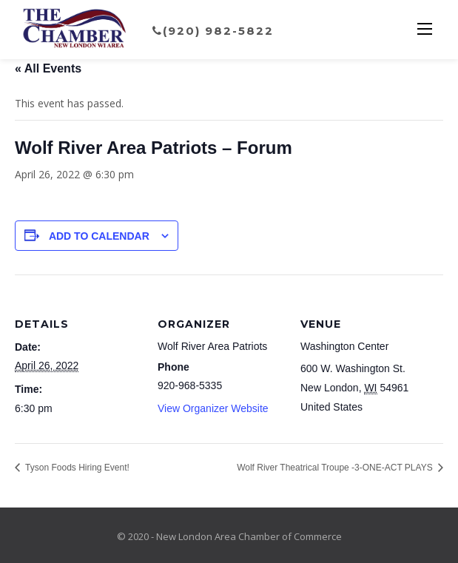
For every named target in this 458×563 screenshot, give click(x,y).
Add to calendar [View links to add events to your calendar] (99, 236)
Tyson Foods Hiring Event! (76, 467)
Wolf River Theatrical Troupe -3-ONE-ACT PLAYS (336, 467)
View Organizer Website (213, 408)
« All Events (48, 68)
